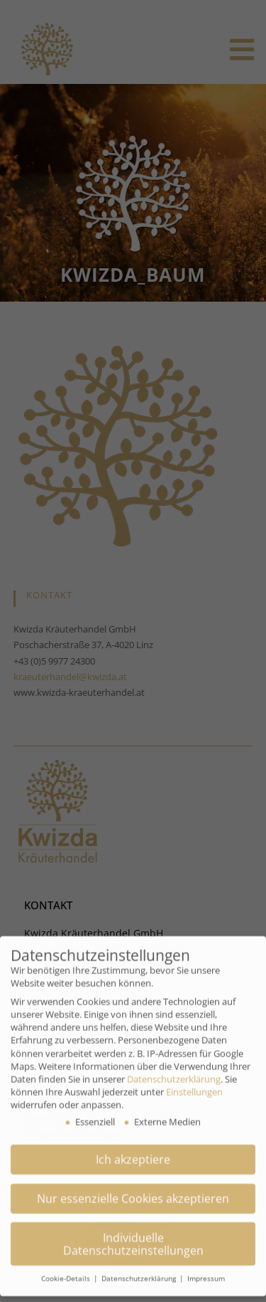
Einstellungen (194, 1081)
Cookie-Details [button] (66, 1268)
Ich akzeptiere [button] (133, 1149)
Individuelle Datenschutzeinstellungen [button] (133, 1233)
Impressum (206, 1268)
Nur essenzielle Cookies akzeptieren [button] (133, 1188)
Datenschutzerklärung (174, 1068)
